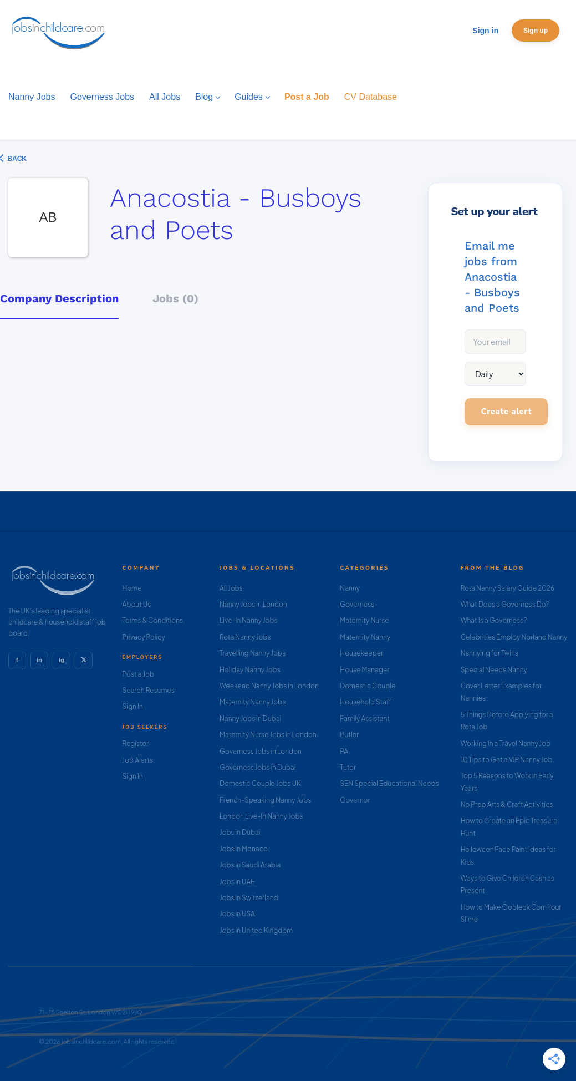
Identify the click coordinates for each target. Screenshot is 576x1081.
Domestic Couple (367, 686)
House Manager (364, 670)
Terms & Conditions (153, 620)
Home (132, 588)
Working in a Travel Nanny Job (506, 743)
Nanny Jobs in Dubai (250, 718)
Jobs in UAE (237, 881)
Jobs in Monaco (244, 849)
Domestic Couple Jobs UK (260, 783)
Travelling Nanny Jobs (253, 653)
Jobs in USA (237, 914)
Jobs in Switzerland (249, 898)
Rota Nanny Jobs (245, 637)
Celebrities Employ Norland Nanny (514, 637)
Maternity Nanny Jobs (253, 702)
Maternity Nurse (364, 620)
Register (136, 743)
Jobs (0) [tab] (175, 298)
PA (344, 751)
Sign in (485, 30)
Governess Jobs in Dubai (257, 767)
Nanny (350, 588)
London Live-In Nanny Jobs (261, 816)
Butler (349, 734)
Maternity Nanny (365, 637)
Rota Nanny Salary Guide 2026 (507, 588)
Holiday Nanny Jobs (250, 670)
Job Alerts (138, 760)
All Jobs (231, 588)
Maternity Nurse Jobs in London (268, 734)
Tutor (348, 767)
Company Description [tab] (59, 298)
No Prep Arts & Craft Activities (507, 804)
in (39, 660)
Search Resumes (149, 690)
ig (61, 660)
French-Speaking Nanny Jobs (265, 800)
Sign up (535, 30)
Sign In (133, 706)
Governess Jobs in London (261, 751)
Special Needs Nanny (494, 670)
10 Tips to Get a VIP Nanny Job (507, 759)
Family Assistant (365, 718)
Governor (355, 800)
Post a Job (138, 674)
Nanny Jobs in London (253, 604)
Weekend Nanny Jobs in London (269, 686)
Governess (357, 604)
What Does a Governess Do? (505, 604)
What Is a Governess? (494, 620)
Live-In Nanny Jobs (249, 620)
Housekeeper (361, 653)
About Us (137, 604)
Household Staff (365, 702)
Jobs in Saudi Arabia (250, 865)
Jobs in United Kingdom (256, 930)
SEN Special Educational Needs (389, 783)
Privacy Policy (144, 637)
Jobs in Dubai (240, 832)
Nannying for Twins (489, 653)
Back (16, 159)
